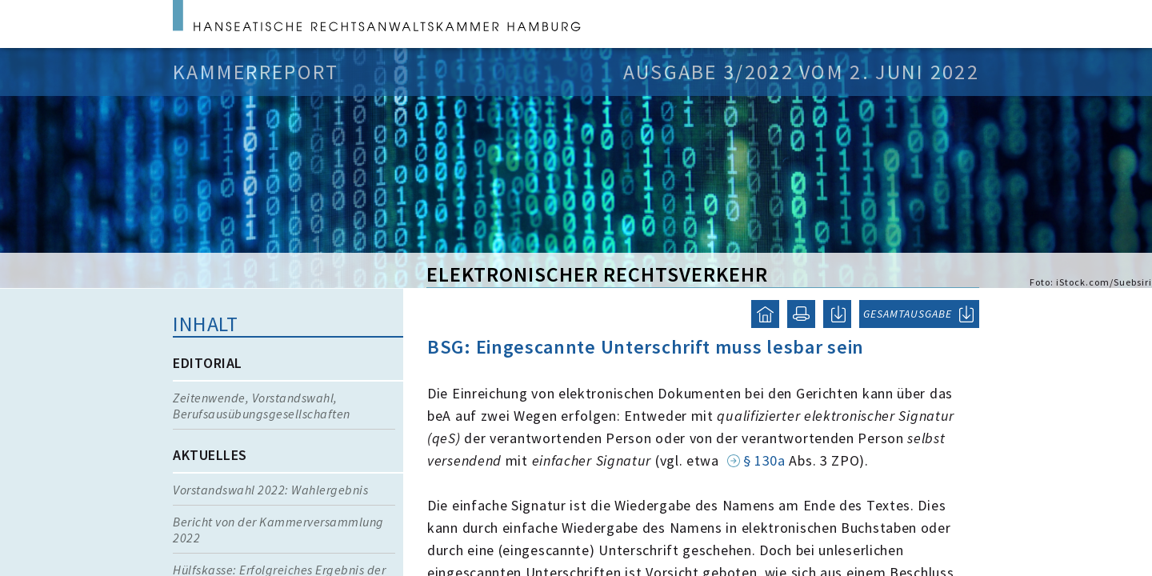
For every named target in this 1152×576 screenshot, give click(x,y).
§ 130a (764, 460)
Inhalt (205, 323)
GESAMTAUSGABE (907, 313)
